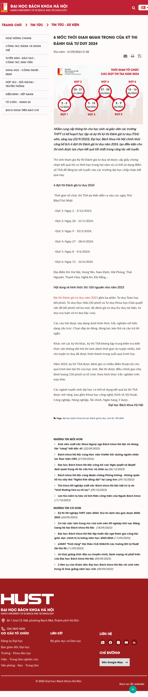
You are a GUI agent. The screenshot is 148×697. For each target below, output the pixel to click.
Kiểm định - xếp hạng (20, 94)
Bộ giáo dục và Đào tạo (65, 640)
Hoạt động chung (18, 38)
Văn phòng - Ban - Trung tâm (20, 665)
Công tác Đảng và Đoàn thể (23, 48)
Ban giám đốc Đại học (15, 647)
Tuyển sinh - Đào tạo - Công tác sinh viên (20, 60)
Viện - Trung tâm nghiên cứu (19, 659)
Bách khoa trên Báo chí (22, 110)
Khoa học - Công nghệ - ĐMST (22, 72)
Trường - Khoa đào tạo (16, 653)
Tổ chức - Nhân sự (18, 102)
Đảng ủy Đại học (12, 640)
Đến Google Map (115, 662)
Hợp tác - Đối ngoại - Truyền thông (20, 84)
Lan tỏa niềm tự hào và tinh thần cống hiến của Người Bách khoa (99, 496)
